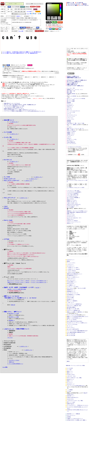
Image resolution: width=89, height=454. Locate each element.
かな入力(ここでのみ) (14, 364)
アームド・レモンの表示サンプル (38, 285)
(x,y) (61, 3)
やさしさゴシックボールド (11, 183)
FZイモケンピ (8, 162)
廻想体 (68, 276)
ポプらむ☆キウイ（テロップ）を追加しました (77, 82)
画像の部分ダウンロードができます (12, 105)
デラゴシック (70, 107)
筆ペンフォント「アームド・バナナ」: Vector (18, 284)
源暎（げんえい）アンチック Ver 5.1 (75, 133)
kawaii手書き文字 (71, 147)
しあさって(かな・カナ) (72, 212)
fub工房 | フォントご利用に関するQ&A (16, 292)
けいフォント (70, 408)
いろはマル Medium (71, 286)
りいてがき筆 (70, 393)
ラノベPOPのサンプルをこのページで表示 (75, 196)
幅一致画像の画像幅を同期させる (53, 25)
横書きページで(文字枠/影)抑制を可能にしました (77, 336)
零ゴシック (69, 113)
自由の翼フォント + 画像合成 (73, 443)
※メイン (80, 448)
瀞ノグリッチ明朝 (71, 103)
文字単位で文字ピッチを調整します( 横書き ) (77, 450)
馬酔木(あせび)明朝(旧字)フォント (74, 289)
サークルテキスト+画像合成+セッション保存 (14, 108)
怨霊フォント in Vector (11, 299)
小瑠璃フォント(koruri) (72, 448)
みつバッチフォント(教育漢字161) (74, 322)
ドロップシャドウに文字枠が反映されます (76, 412)
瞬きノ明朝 (69, 95)
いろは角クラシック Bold (72, 282)
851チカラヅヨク (70, 314)
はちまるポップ (70, 109)
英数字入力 (11, 366)
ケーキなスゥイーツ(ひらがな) (74, 152)
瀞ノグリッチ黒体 (71, 104)
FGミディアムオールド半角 (72, 334)
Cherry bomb (8, 223)
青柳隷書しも (12, 324)
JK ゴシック (69, 346)
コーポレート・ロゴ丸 (71, 145)
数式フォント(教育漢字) (72, 319)
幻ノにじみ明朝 (70, 216)
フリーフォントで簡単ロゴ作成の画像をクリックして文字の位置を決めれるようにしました (24, 113)
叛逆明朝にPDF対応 (71, 97)
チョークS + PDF (71, 91)
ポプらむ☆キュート (71, 226)
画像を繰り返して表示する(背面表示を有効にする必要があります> (19, 69)
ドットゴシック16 (71, 116)
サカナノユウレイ (70, 348)
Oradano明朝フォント (72, 298)
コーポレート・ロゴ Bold (72, 303)
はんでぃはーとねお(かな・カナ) (74, 228)
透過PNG (19, 16)
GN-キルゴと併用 (81, 305)
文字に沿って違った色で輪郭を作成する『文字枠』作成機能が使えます (20, 106)
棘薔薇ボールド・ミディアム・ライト (75, 92)
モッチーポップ (70, 140)
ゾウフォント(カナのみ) (72, 344)
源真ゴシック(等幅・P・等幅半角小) (75, 331)
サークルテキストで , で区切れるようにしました (77, 433)
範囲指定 (47, 32)
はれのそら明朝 (70, 315)
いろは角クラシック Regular (73, 284)
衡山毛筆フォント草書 (14, 320)
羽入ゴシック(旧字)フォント (73, 293)
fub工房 (37, 291)
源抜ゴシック (70, 396)
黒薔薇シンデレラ (71, 137)
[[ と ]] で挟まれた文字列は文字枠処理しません (54, 26)
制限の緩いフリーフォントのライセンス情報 (75, 390)
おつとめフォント (70, 281)
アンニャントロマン (71, 277)
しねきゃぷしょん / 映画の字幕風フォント (16, 332)
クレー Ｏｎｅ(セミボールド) (73, 115)
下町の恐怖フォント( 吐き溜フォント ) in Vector (20, 301)
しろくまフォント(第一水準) (73, 199)
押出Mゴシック (70, 233)
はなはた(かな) (70, 426)
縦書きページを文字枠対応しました (74, 337)
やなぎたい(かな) (71, 400)
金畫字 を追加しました (72, 87)
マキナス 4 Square (71, 136)
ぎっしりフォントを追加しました (74, 84)
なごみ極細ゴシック (71, 301)
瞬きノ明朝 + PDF (71, 94)
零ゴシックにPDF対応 (71, 99)
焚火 (68, 129)
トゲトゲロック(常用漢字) (72, 202)
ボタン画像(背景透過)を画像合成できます (76, 353)
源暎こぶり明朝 (70, 134)
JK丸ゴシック (70, 110)
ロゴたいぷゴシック (9, 181)
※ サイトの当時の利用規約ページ (15, 367)
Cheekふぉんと (70, 229)
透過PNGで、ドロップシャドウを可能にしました (77, 220)
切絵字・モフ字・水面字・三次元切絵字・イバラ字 (18, 291)
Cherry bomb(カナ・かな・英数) (74, 403)
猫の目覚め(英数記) (71, 326)
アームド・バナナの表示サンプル (38, 284)
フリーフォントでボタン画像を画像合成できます (77, 351)
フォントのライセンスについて (73, 4)
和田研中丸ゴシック (71, 307)
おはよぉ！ (69, 143)
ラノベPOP (69, 395)
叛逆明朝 (69, 106)
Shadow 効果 (21, 32)
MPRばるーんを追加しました (73, 78)
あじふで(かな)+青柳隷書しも (73, 206)
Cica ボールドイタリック (72, 310)
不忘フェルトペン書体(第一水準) (74, 324)
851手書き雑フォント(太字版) (73, 312)
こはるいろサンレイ (71, 295)
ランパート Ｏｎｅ (71, 120)
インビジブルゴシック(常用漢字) (74, 200)
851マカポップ (70, 146)
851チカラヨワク (70, 300)
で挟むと (50, 27)
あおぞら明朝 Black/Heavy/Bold (74, 341)
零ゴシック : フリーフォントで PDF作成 (76, 102)
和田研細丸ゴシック (71, 308)
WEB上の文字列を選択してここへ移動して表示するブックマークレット (20, 112)
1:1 (58, 32)
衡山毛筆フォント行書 (14, 317)
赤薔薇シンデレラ (71, 139)
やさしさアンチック (71, 444)
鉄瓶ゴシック (70, 407)
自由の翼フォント (70, 423)
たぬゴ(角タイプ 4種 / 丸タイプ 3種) (75, 128)
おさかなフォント (70, 274)
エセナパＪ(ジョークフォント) (73, 232)
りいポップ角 (8, 140)
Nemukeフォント (70, 405)
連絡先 (68, 385)
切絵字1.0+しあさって (72, 211)
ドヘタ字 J (69, 132)
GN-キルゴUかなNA (71, 355)
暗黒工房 (13, 308)
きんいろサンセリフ (71, 296)
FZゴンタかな (70, 305)
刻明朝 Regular (70, 432)
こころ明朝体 (70, 416)
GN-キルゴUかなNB (71, 356)
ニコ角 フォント (70, 320)
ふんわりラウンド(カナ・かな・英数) (75, 428)
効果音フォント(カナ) (72, 209)
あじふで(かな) (70, 208)
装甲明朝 (69, 126)
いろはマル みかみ (71, 288)
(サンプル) (10, 341)
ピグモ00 (69, 418)
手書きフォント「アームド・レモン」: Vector (18, 285)
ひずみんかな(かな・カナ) (72, 215)
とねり (6, 209)
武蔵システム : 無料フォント (13, 315)
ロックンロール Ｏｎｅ (72, 119)
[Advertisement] (27, 60)
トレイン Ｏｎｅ (70, 123)
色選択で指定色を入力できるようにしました (14, 110)
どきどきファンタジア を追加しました (75, 88)
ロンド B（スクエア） (72, 149)
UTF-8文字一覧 (79, 2)
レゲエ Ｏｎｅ (70, 122)
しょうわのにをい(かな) (72, 205)
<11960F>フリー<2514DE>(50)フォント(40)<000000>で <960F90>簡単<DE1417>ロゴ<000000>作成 (26, 23)
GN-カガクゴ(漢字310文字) (73, 350)
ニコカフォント (70, 279)
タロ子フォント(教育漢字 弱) (73, 329)
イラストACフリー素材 (72, 5)
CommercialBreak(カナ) (72, 425)
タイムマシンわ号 (71, 225)
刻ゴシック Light (71, 430)
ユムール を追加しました (72, 85)
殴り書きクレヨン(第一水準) (73, 327)
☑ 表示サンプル (14, 124)
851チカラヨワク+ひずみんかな (73, 213)
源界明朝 (69, 125)
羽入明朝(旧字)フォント (72, 291)
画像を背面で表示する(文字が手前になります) (14, 68)
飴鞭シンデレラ (70, 223)
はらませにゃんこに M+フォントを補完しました (77, 343)
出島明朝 (69, 446)
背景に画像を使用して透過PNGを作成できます (76, 222)
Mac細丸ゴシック (70, 317)
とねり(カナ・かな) (71, 401)
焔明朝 (74, 129)
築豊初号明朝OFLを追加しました (74, 80)
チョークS (69, 112)
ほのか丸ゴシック (70, 410)
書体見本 (85, 4)
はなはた (6, 211)
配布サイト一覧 (70, 2)
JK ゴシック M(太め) (72, 339)
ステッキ (69, 117)
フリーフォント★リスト (83, 5)
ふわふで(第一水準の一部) (72, 203)
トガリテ (69, 142)
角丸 (5, 71)
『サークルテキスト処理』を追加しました (13, 109)
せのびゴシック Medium (72, 230)
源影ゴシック (70, 398)
